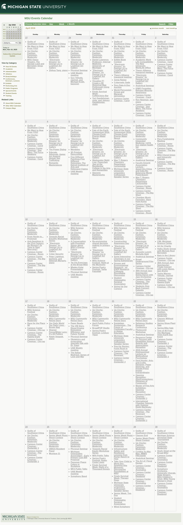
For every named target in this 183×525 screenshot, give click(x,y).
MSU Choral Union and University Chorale (166, 157)
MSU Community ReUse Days (57, 319)
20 (13, 36)
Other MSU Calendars (13, 106)
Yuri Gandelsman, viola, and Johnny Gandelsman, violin (101, 101)
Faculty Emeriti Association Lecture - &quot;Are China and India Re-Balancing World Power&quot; (144, 169)
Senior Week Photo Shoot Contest (58, 436)
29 (11, 29)
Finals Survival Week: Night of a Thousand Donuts (101, 467)
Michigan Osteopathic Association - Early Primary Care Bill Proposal (80, 455)
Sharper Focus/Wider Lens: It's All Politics (58, 332)
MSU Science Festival (77, 229)
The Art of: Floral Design (144, 462)
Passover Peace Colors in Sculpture (78, 464)
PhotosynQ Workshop (141, 331)
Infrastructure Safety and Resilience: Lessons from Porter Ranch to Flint (121, 454)
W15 (4, 33)
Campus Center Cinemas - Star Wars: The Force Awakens (144, 107)
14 (16, 33)
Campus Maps (10, 108)
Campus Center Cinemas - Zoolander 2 (121, 360)
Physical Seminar (79, 70)
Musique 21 (54, 453)
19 (11, 36)
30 (13, 29)
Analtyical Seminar (145, 160)
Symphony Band (79, 476)
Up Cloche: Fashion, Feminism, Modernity (32, 54)
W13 (4, 29)
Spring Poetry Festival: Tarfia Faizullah (99, 269)
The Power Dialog (57, 149)
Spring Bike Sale (165, 328)
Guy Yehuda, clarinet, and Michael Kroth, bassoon (78, 81)
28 (9, 29)
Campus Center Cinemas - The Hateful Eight (143, 281)
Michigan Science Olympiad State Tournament (165, 437)
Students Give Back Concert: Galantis (143, 288)
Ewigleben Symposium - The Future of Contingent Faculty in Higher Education (123, 328)
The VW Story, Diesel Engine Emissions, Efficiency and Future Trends (78, 330)
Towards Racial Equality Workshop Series (58, 238)
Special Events (10, 91)
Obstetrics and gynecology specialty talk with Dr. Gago (79, 342)
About (28, 517)
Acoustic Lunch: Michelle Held (144, 253)
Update (12, 56)
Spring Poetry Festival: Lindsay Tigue (100, 332)
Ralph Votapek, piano (56, 337)
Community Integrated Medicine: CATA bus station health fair (144, 143)
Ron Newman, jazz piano (145, 101)
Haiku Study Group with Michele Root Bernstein (166, 251)
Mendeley (75, 149)
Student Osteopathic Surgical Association (120, 281)
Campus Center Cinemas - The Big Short (145, 193)
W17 (4, 38)
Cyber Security (56, 254)
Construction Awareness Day (121, 242)
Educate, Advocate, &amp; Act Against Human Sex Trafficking (57, 156)
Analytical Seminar (145, 85)
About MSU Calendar (13, 103)
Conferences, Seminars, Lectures (12, 80)
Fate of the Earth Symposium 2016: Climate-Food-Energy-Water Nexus (101, 134)
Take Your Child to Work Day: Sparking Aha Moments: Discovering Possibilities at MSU (123, 467)
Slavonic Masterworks (98, 174)
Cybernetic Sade (122, 82)
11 (9, 33)
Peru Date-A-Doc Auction (122, 86)
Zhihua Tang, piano (58, 70)
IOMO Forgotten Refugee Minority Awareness (144, 90)
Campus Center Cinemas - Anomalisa (143, 468)
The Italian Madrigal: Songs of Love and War (80, 354)
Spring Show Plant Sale (166, 324)
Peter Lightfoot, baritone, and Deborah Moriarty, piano (57, 259)
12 (11, 33)
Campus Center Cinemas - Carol (122, 99)
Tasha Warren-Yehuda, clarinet (165, 274)
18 (9, 36)
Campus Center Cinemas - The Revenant (121, 353)
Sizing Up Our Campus (121, 287)
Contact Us (35, 517)
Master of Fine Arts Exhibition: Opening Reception (145, 389)
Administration (10, 72)
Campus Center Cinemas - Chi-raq (144, 267)
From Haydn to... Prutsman (35, 237)
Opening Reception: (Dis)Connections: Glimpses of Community (144, 379)
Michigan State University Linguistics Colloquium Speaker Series (121, 173)
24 (7, 38)
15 (18, 33)
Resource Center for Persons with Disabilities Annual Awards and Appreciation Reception (145, 342)
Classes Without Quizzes (165, 319)
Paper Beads (77, 323)
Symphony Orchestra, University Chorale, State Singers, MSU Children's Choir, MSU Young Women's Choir (166, 475)
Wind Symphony (122, 507)
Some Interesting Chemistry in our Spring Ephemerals (123, 258)
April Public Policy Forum (101, 324)
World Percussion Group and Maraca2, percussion (122, 93)
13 (13, 33)
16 (20, 33)
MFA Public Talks (79, 469)
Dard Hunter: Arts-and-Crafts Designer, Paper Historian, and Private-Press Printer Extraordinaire (144, 366)
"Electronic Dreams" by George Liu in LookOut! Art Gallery (55, 64)
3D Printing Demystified (76, 153)
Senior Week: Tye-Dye (123, 494)
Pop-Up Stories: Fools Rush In (121, 347)
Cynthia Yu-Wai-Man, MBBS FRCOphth (143, 453)
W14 (4, 31)
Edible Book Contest (120, 61)
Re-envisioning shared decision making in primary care (101, 244)
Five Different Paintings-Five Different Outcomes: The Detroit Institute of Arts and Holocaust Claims (79, 163)
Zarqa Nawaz (120, 80)
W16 (4, 36)
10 (7, 33)
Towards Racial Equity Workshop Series (100, 451)
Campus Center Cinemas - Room (144, 187)
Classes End (142, 435)
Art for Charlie (164, 246)
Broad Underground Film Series (144, 261)
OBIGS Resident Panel (57, 450)
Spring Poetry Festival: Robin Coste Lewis (99, 460)
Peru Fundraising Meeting (165, 140)
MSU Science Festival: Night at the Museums (100, 262)
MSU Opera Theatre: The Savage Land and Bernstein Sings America (35, 64)
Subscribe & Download (12, 54)
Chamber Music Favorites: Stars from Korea (143, 199)
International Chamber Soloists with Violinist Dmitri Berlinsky (144, 404)
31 (16, 29)
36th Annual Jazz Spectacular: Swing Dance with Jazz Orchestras (144, 274)
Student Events (11, 93)
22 (18, 36)
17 (7, 36)
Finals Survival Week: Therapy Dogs (121, 478)
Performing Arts (11, 86)
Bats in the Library (166, 255)
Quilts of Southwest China (35, 42)
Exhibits (8, 83)
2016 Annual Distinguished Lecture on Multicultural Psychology (142, 354)
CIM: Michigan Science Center (164, 242)
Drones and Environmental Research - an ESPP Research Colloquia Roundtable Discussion (121, 269)
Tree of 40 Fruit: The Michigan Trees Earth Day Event (165, 333)
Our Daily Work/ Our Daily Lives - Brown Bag (57, 325)
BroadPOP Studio (100, 328)
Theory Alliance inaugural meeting (123, 76)
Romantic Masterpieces (55, 164)
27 (7, 29)
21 (16, 36)
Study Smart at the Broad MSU (166, 452)
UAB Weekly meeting (77, 74)
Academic (9, 69)
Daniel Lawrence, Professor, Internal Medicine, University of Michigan (101, 64)
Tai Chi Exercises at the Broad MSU (79, 263)
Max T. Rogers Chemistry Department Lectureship (121, 163)
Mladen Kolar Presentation (77, 268)
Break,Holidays (11, 76)
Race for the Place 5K (36, 324)
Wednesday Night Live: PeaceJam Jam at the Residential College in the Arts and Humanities (101, 165)
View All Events (11, 67)
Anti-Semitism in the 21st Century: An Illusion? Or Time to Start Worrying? (35, 245)
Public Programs (11, 88)
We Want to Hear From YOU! (35, 47)
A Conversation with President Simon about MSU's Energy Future (78, 245)
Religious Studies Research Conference (144, 325)
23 (20, 36)
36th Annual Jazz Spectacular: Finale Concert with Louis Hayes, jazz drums (165, 267)
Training (8, 96)
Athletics (8, 74)
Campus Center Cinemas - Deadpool (143, 474)
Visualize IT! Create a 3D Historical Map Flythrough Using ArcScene (100, 85)
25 (9, 38)
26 (11, 38)
